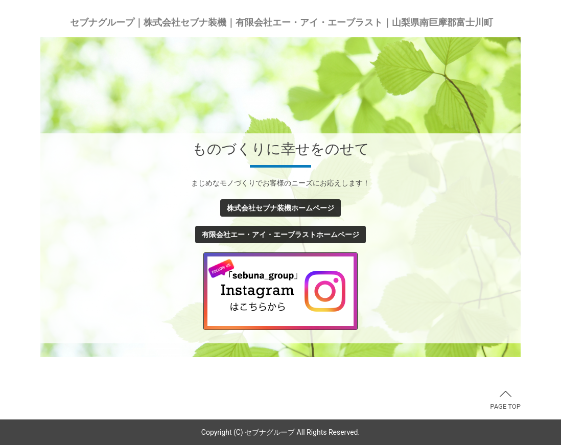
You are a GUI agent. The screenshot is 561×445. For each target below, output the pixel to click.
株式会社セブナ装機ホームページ (280, 208)
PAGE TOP (505, 400)
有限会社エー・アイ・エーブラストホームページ (280, 234)
